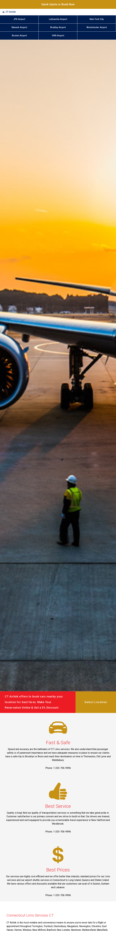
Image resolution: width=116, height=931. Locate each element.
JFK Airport (19, 19)
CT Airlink (11, 12)
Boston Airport (19, 35)
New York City (97, 19)
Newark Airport (19, 27)
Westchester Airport (97, 27)
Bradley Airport (58, 27)
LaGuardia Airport (58, 19)
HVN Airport (58, 35)
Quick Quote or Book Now (58, 4)
